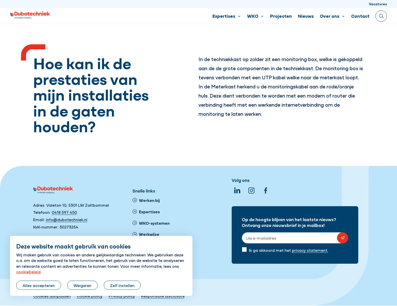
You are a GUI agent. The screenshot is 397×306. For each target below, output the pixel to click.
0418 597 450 (64, 212)
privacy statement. (310, 250)
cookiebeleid (28, 271)
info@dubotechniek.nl (66, 219)
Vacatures (378, 3)
